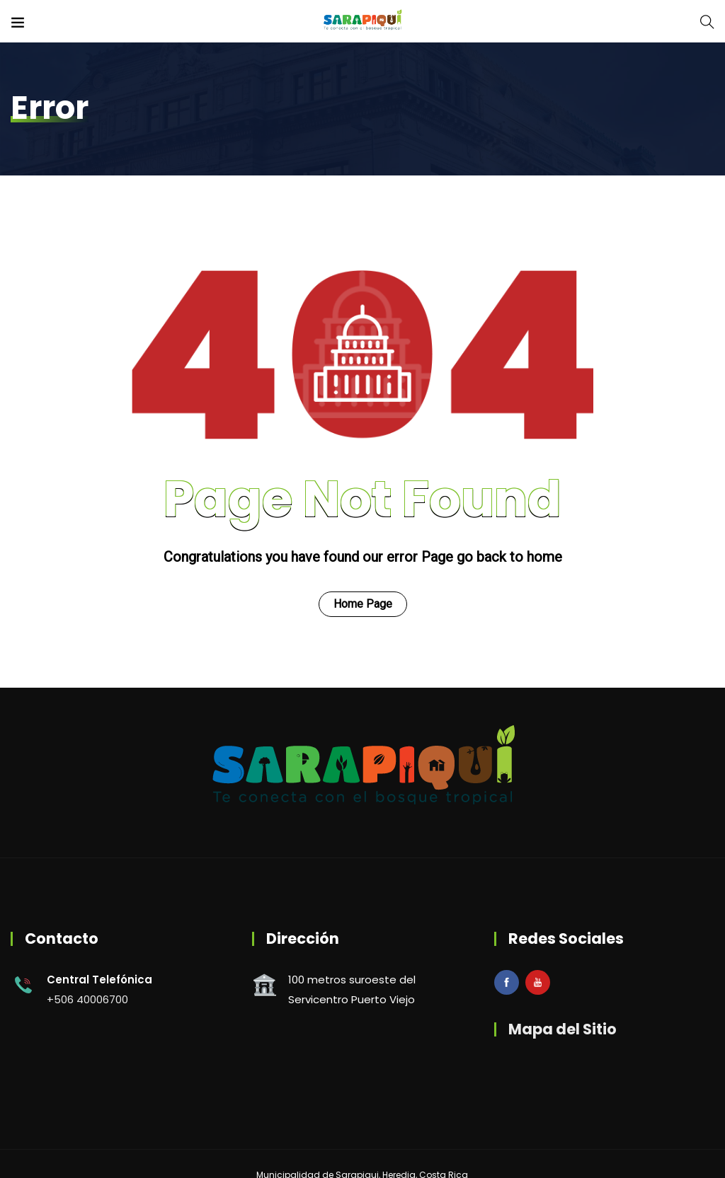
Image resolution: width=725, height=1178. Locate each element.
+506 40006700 (87, 999)
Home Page (362, 604)
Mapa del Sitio (562, 1029)
